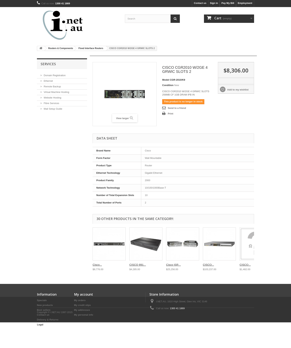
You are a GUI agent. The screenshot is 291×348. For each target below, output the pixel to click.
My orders (80, 300)
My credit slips (82, 305)
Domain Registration (54, 73)
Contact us (200, 3)
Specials (42, 300)
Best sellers (43, 310)
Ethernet (48, 79)
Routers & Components (60, 48)
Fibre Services (51, 101)
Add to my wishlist (238, 89)
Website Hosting (52, 96)
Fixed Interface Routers (91, 48)
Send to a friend (177, 108)
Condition (168, 85)
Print (170, 113)
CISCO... (208, 264)
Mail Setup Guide (52, 107)
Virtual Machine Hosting (56, 90)
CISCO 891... (137, 264)
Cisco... (97, 264)
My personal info (83, 314)
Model (165, 79)
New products (45, 305)
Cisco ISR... (173, 264)
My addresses (82, 310)
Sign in (214, 3)
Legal (40, 324)
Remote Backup (52, 85)
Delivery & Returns (47, 319)
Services (48, 64)
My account (83, 294)
